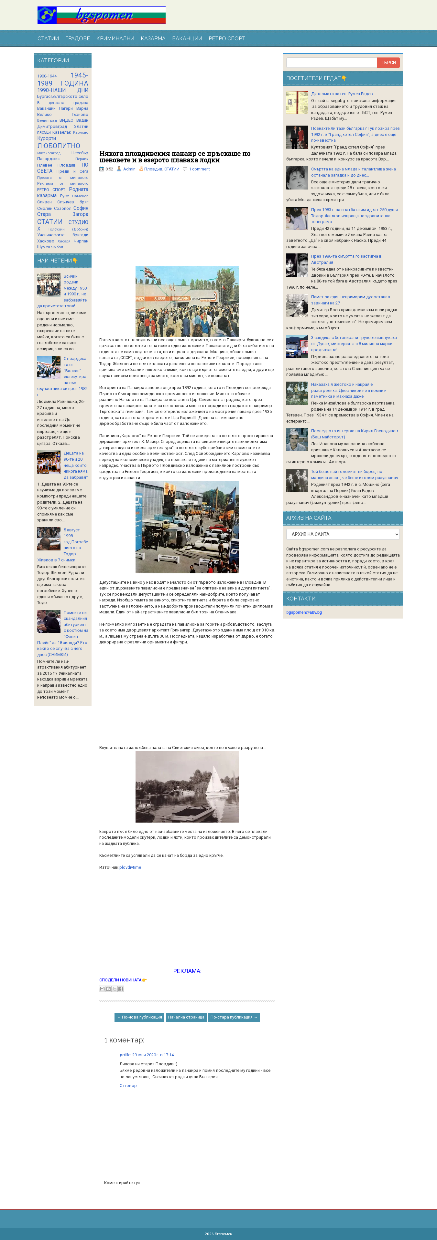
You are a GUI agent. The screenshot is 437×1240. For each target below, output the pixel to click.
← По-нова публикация (139, 1017)
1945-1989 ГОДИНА (63, 79)
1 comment (199, 169)
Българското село (69, 96)
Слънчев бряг (72, 202)
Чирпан (81, 241)
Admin (129, 169)
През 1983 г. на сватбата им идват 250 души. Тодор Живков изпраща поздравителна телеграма (355, 215)
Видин (82, 120)
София (80, 208)
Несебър (79, 152)
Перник (81, 159)
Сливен (44, 202)
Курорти (46, 138)
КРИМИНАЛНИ (115, 39)
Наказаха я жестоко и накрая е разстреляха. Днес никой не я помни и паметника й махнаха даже (349, 390)
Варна (82, 108)
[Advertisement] (187, 101)
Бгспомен (223, 1234)
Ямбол (57, 247)
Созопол (62, 208)
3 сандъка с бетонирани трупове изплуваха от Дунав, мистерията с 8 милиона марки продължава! (354, 343)
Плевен (44, 165)
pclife (125, 1054)
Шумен (43, 246)
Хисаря (64, 241)
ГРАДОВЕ (77, 39)
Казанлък (61, 132)
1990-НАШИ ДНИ (63, 90)
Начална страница (186, 1017)
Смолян (44, 208)
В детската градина (63, 102)
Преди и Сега (72, 171)
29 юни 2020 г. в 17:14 (153, 1054)
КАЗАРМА (153, 39)
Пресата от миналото (63, 177)
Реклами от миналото (63, 183)
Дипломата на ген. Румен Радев (342, 93)
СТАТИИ (48, 39)
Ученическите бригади (63, 234)
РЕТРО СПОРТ (227, 39)
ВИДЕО (66, 120)
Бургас (43, 96)
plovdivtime (130, 867)
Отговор (128, 1085)
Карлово (80, 132)
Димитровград (52, 126)
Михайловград (48, 153)
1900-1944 (47, 76)
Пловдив (153, 169)
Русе (64, 195)
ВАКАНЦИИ (187, 39)
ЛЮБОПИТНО (58, 146)
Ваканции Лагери (55, 108)
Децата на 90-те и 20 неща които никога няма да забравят (76, 465)
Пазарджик (48, 158)
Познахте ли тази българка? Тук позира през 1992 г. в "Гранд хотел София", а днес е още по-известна (355, 134)
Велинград (47, 120)
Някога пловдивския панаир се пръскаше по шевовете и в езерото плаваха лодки (174, 156)
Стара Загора (63, 214)
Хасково (45, 241)
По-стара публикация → (234, 1017)
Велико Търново (63, 114)
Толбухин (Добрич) (68, 229)
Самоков (80, 196)
